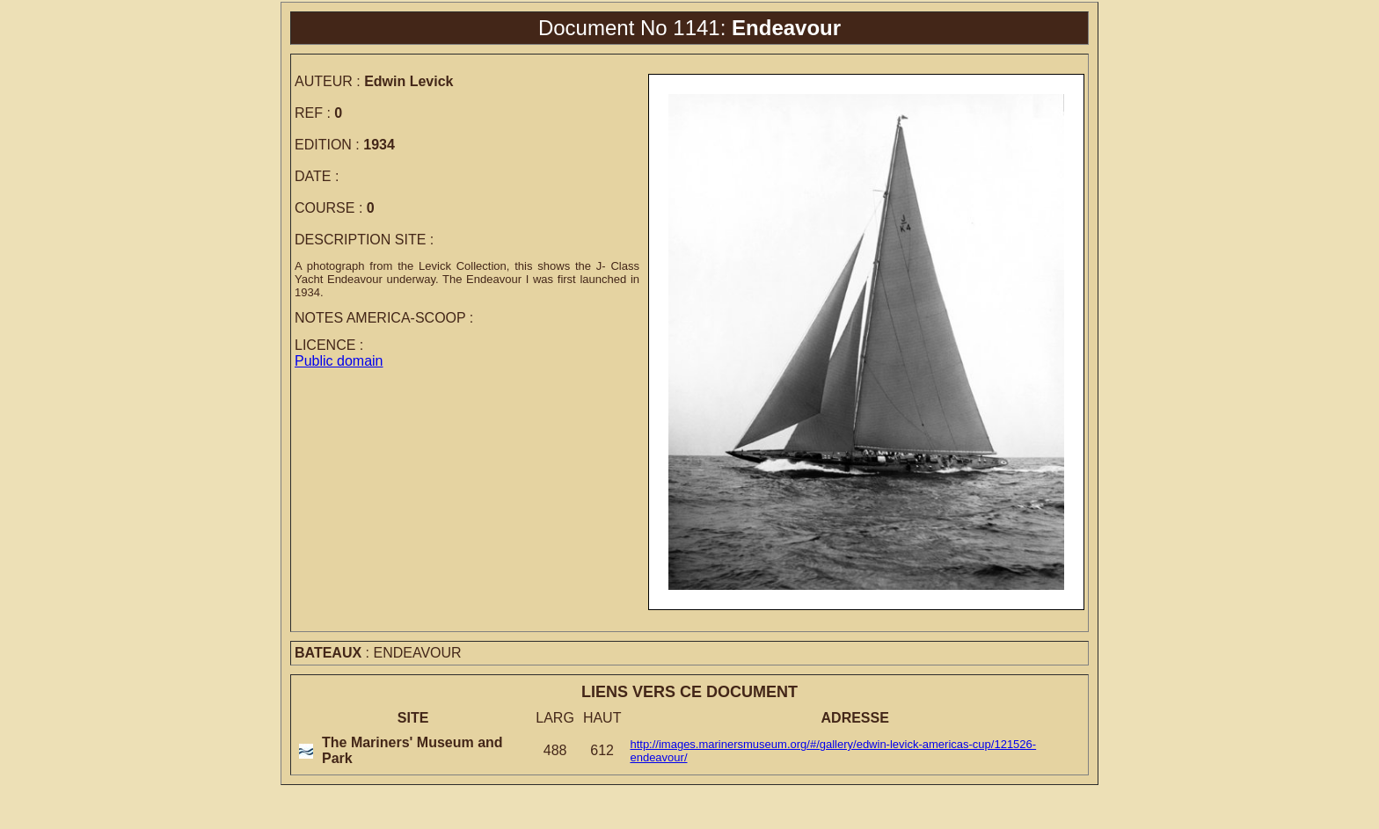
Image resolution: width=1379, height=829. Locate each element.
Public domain (339, 360)
